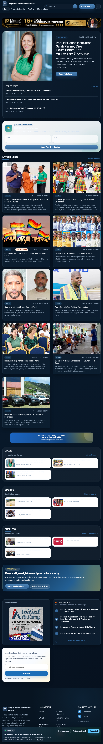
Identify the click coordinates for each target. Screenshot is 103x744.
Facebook (84, 711)
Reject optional (79, 731)
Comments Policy (61, 725)
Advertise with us (40, 586)
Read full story (67, 74)
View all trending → (76, 640)
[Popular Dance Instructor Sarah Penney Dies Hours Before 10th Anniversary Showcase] (27, 56)
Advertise (87, 6)
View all (94, 86)
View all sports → (91, 494)
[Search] (75, 6)
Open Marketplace (17, 586)
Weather (31, 9)
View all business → (90, 533)
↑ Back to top (83, 722)
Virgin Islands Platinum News (16, 708)
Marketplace (42, 9)
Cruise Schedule (18, 9)
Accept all (94, 731)
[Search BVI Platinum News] (60, 6)
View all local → (92, 455)
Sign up (26, 673)
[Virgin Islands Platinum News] (22, 3)
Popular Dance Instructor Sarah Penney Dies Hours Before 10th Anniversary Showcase (73, 48)
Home (6, 9)
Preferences (63, 731)
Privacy (40, 739)
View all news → (94, 158)
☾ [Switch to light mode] (98, 6)
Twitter (83, 716)
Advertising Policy (43, 725)
